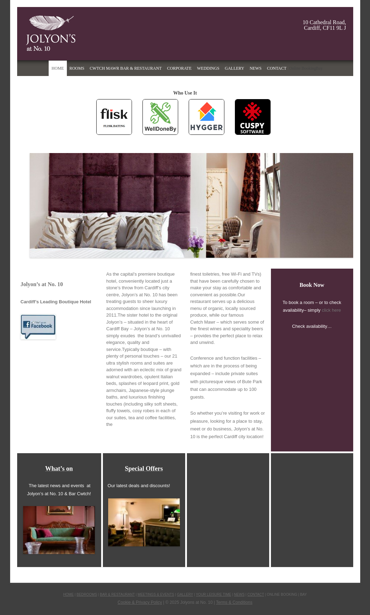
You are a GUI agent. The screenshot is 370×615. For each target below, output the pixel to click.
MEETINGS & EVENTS (156, 594)
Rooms (76, 68)
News (255, 68)
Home (57, 68)
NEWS (239, 594)
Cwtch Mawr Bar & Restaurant (125, 68)
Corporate (179, 68)
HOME (68, 594)
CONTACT (255, 594)
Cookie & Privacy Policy (140, 602)
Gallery (234, 68)
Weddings (208, 68)
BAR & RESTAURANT (117, 594)
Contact (277, 68)
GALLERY (185, 594)
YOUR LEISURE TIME (213, 594)
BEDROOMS (87, 594)
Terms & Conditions (234, 602)
